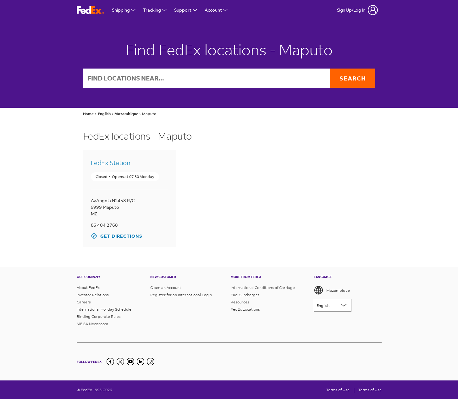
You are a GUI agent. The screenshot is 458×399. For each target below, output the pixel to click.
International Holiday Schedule (104, 309)
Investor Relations (93, 294)
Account (216, 10)
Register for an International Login (181, 294)
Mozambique (332, 290)
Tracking (155, 10)
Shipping (123, 10)
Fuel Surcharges (245, 294)
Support (185, 10)
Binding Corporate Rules (99, 316)
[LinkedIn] (140, 361)
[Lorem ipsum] (332, 305)
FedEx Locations (245, 309)
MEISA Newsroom (92, 323)
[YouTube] (130, 361)
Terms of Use (338, 389)
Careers (84, 302)
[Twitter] (120, 361)
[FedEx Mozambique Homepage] (90, 10)
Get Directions (116, 236)
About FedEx (88, 287)
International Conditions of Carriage (263, 287)
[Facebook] (110, 361)
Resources (240, 302)
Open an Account (165, 287)
